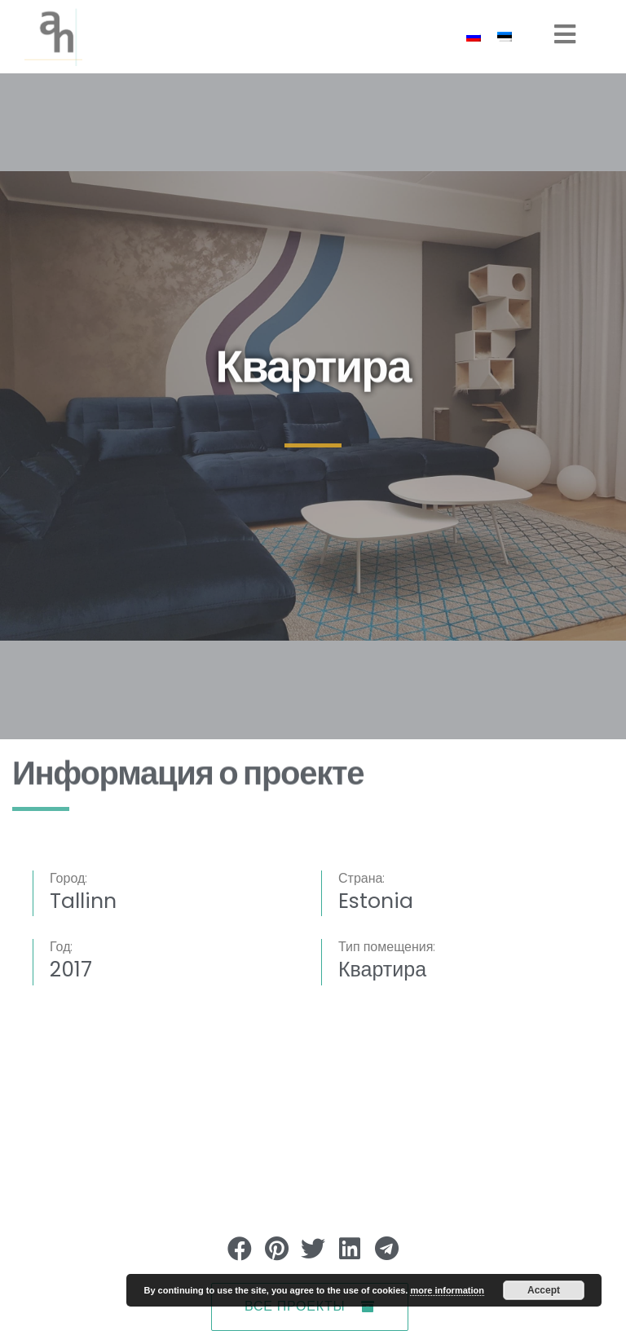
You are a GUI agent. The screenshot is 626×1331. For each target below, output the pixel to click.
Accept (543, 1290)
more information (446, 1290)
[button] (240, 1248)
